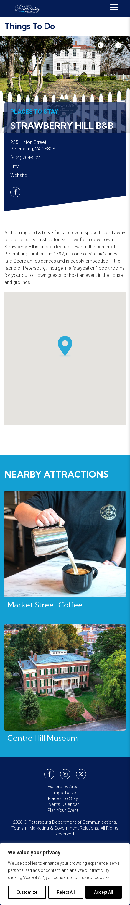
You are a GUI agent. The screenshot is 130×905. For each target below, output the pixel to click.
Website (18, 175)
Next (115, 47)
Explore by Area (62, 786)
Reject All (66, 892)
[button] (65, 347)
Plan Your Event (62, 810)
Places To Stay (34, 111)
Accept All (103, 892)
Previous (103, 47)
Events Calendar (63, 804)
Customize (27, 892)
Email (16, 166)
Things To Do (29, 26)
